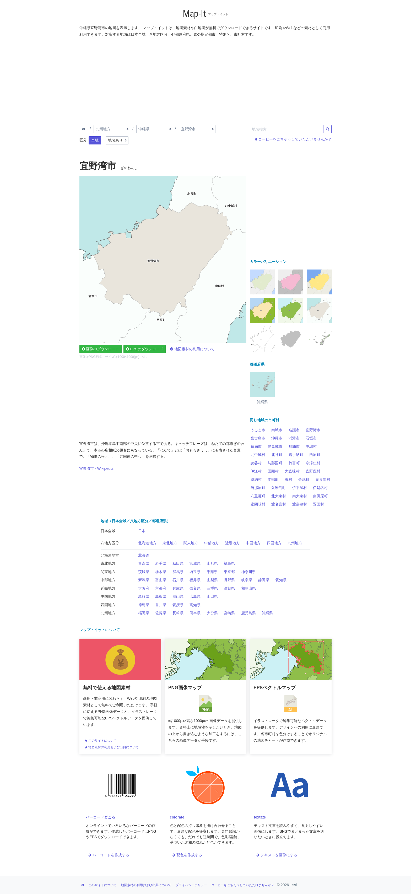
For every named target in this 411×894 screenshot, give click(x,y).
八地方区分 (110, 543)
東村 (288, 479)
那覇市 (294, 446)
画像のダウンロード (100, 349)
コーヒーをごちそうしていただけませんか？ (293, 139)
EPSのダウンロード (144, 349)
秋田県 (177, 563)
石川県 (177, 580)
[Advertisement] (206, 80)
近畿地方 (232, 543)
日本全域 (108, 531)
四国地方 (274, 543)
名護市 (294, 430)
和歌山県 (248, 588)
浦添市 (294, 438)
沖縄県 (267, 613)
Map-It (194, 13)
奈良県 (195, 588)
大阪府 (143, 588)
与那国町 (275, 463)
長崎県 (177, 613)
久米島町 (278, 488)
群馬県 (177, 572)
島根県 (160, 596)
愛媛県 (177, 605)
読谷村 (256, 463)
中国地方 (253, 543)
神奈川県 (248, 572)
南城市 (276, 430)
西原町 (314, 455)
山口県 (212, 596)
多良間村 (323, 479)
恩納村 (256, 479)
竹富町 (294, 463)
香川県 (160, 605)
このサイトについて (101, 740)
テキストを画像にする (276, 855)
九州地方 (295, 543)
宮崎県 (229, 613)
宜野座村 (313, 471)
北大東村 (278, 496)
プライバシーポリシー (191, 885)
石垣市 (311, 438)
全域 (95, 140)
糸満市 (256, 446)
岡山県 (177, 596)
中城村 (311, 446)
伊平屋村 (299, 488)
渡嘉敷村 (299, 504)
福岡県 (143, 613)
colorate (177, 817)
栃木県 (160, 572)
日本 (141, 531)
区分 (83, 140)
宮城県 (195, 563)
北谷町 (276, 455)
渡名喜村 (278, 504)
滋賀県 (229, 588)
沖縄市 (276, 438)
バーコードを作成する (108, 855)
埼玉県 (195, 572)
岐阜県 (246, 580)
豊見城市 (275, 446)
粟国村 (318, 504)
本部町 (273, 479)
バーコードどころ (100, 817)
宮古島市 (258, 438)
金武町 (303, 479)
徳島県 (143, 605)
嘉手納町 (296, 455)
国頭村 (273, 471)
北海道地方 (147, 543)
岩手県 (160, 563)
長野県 (229, 580)
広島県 (195, 596)
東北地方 (170, 543)
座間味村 (258, 504)
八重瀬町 (258, 496)
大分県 (212, 613)
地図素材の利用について (192, 349)
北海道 (143, 555)
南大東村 (299, 496)
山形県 (212, 563)
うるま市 (258, 430)
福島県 (229, 563)
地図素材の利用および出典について (112, 747)
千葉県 (212, 572)
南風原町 (320, 496)
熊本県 (195, 613)
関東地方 (190, 543)
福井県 (195, 580)
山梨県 (212, 580)
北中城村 (258, 455)
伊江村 (256, 471)
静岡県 (263, 580)
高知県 (195, 605)
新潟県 (143, 580)
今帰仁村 (313, 463)
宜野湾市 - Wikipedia (96, 468)
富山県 (160, 580)
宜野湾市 (313, 430)
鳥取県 (143, 596)
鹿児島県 (248, 613)
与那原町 (258, 488)
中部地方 (211, 543)
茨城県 (143, 572)
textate (260, 817)
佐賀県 (160, 613)
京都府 (160, 588)
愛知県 (280, 580)
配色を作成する (187, 855)
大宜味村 (292, 471)
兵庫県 (177, 588)
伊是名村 (320, 488)
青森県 (143, 563)
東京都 (229, 572)
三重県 (212, 588)
